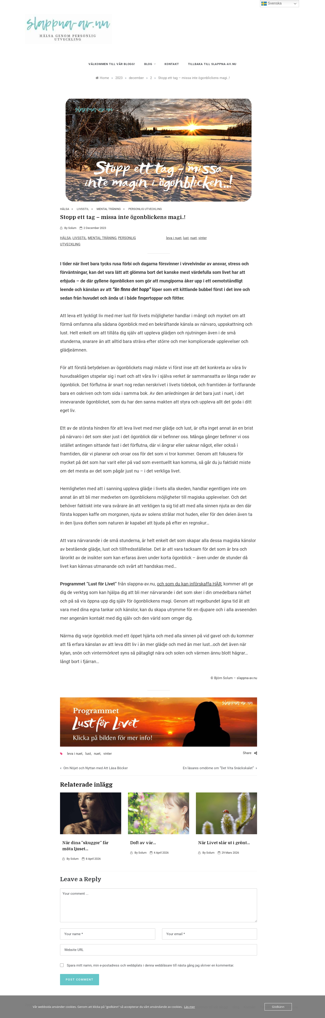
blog (150, 64)
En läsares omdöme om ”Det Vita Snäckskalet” (218, 768)
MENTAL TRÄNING (109, 209)
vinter (202, 238)
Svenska (271, 3)
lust (186, 238)
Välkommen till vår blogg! (111, 64)
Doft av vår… (143, 843)
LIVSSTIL (83, 209)
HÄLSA (64, 209)
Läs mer (189, 1007)
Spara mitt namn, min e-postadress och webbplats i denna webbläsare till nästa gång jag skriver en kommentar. (150, 965)
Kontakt (172, 64)
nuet (193, 238)
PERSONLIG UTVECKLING (145, 209)
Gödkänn (278, 1007)
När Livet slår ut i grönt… (224, 843)
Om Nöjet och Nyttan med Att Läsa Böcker (95, 768)
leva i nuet (173, 238)
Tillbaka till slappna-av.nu (212, 64)
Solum (72, 228)
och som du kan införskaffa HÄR (189, 584)
